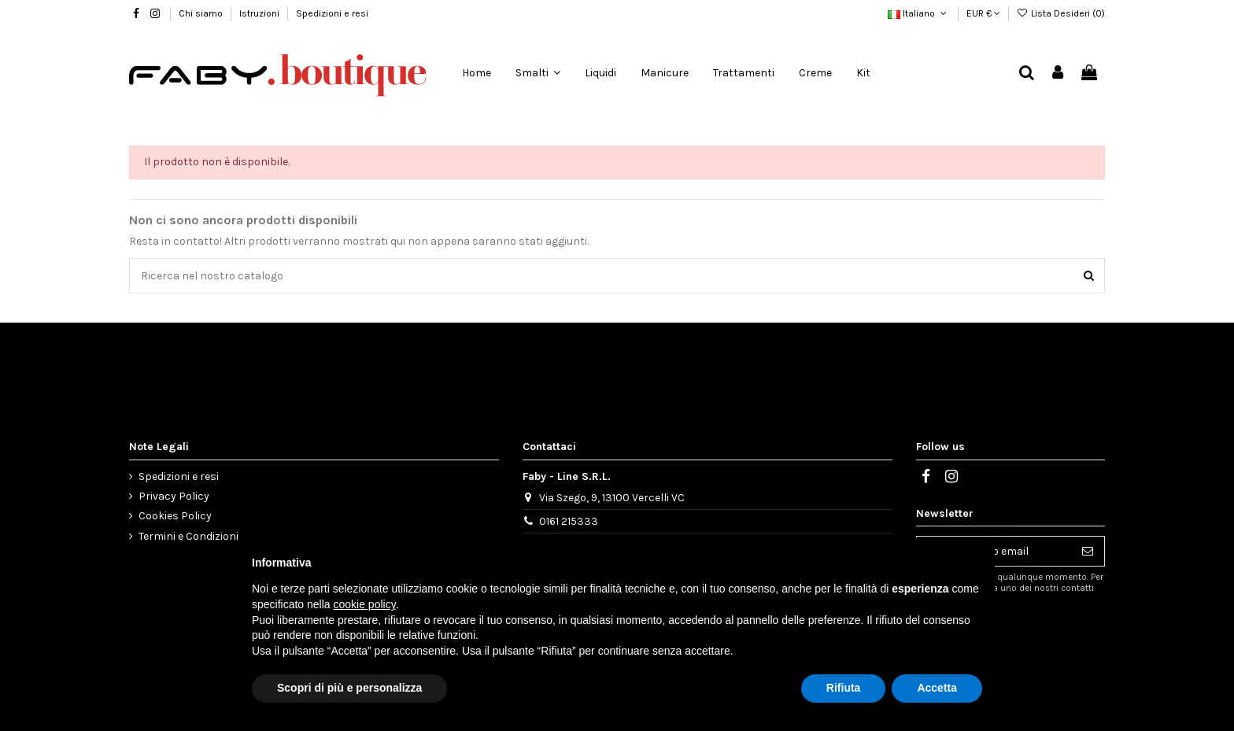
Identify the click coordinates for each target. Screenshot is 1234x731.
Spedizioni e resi (332, 13)
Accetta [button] (937, 687)
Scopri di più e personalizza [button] (349, 687)
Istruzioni (260, 13)
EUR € (983, 13)
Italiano (918, 13)
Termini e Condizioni (188, 536)
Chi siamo (202, 13)
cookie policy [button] (365, 604)
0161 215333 (568, 521)
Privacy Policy (174, 496)
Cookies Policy (175, 515)
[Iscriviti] (1087, 552)
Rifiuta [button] (843, 687)
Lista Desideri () (1061, 13)
